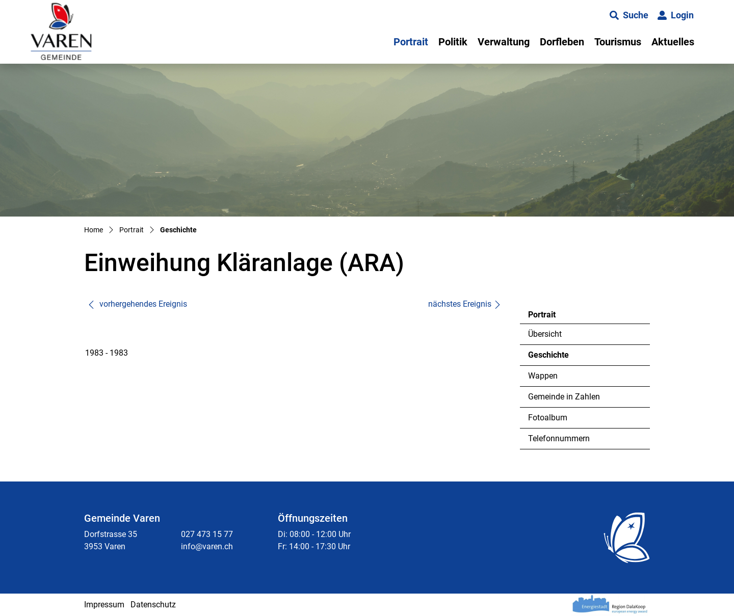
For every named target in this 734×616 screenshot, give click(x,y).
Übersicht (545, 334)
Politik (452, 42)
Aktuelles (672, 42)
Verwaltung (504, 42)
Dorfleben (562, 42)
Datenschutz (153, 604)
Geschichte (556, 357)
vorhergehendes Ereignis (137, 304)
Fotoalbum (547, 417)
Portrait (411, 42)
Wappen (543, 376)
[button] (629, 15)
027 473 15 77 (207, 534)
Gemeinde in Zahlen (564, 396)
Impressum (104, 604)
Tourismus (617, 42)
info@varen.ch (207, 546)
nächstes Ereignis (465, 304)
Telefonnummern (559, 438)
